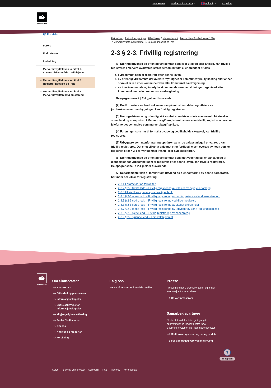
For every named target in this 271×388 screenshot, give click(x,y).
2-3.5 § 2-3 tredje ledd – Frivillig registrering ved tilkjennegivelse (157, 200)
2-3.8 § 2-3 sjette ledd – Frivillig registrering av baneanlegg (154, 213)
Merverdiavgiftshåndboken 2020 (197, 38)
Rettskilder (117, 38)
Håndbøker (154, 38)
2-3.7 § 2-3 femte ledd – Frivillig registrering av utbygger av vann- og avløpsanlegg (168, 208)
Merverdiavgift (170, 38)
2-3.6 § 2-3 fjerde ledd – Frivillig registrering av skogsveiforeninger (158, 204)
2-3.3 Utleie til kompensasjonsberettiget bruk (145, 192)
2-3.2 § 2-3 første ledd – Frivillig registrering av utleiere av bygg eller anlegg (164, 188)
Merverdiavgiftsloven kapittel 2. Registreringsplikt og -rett (144, 42)
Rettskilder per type (135, 38)
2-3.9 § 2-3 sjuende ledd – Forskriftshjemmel (145, 217)
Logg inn (227, 3)
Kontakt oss (159, 3)
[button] (208, 3)
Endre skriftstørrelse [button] (182, 3)
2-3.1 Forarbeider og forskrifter (137, 184)
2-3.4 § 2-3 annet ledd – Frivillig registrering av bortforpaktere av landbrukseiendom (169, 196)
